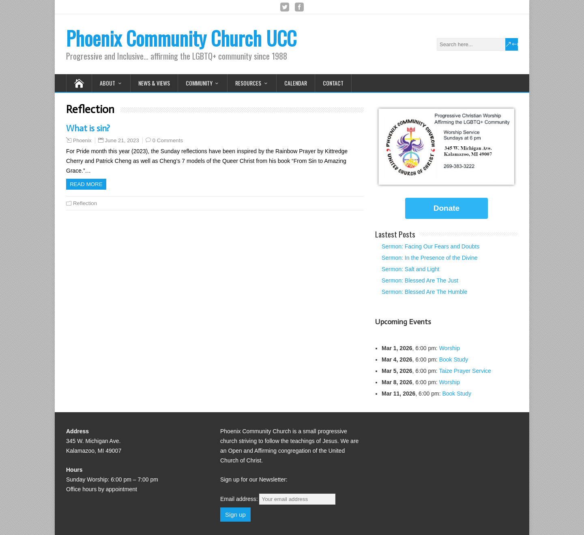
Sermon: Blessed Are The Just (420, 280)
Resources (248, 83)
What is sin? (88, 128)
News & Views (154, 83)
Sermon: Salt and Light (410, 269)
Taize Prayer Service (465, 371)
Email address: (277, 499)
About (107, 83)
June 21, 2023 (122, 140)
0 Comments (167, 140)
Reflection (85, 203)
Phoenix (82, 140)
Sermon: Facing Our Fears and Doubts (430, 246)
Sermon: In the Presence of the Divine (430, 258)
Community (199, 83)
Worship (449, 348)
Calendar (295, 83)
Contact (333, 83)
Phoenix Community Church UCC (181, 38)
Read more (86, 184)
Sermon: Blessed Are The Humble (424, 292)
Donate (446, 208)
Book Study (453, 359)
